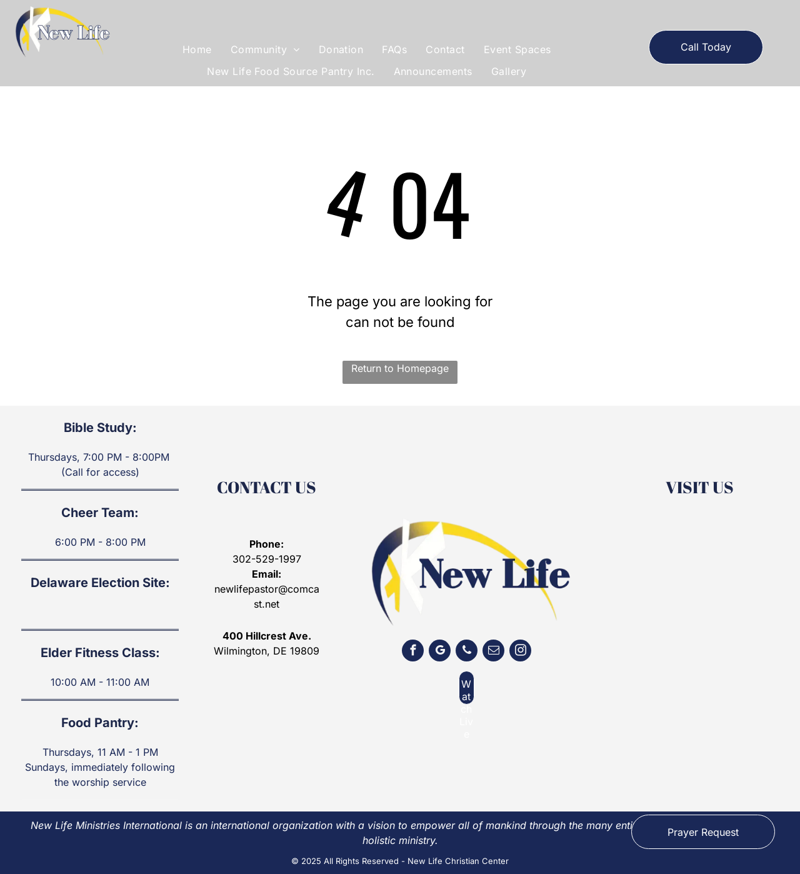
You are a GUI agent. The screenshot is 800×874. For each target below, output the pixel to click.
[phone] (467, 652)
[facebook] (413, 652)
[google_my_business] (440, 652)
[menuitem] (197, 49)
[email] (493, 652)
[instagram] (520, 652)
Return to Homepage (400, 368)
